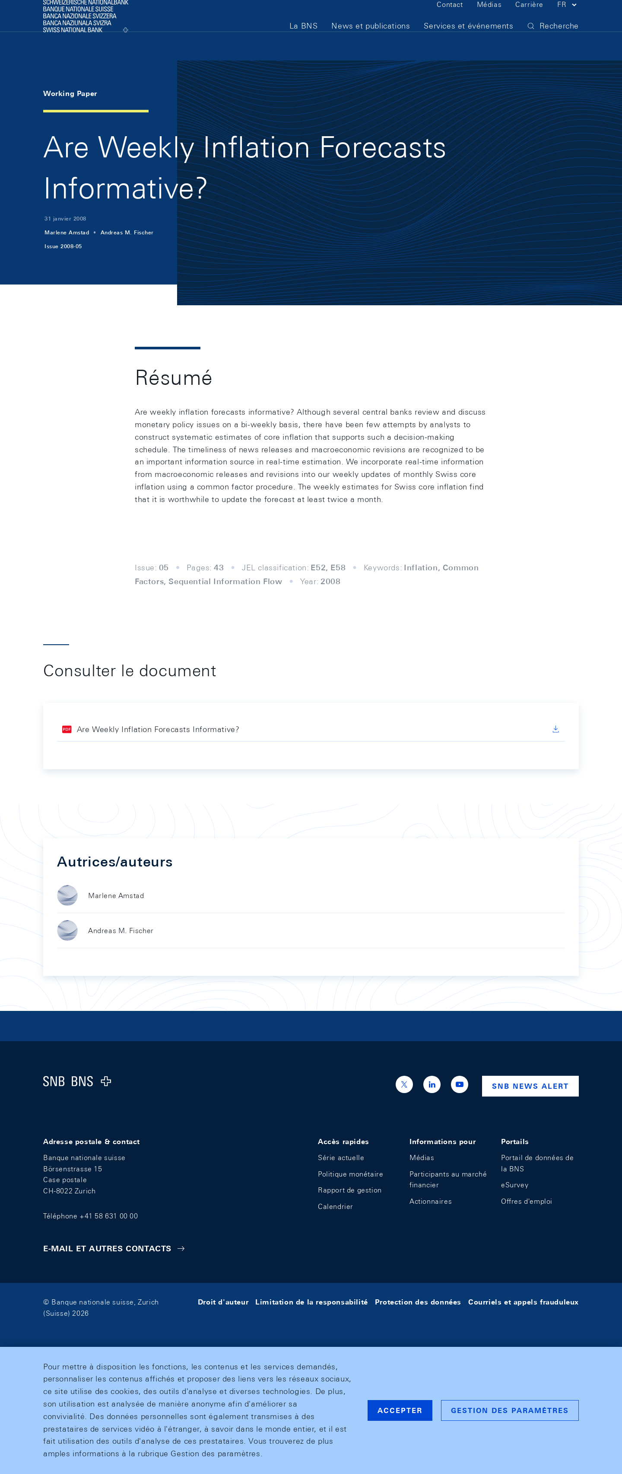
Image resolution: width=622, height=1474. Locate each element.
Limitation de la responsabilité (311, 1302)
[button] (568, 21)
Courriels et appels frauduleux (523, 1302)
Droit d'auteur (223, 1302)
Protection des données (418, 1302)
